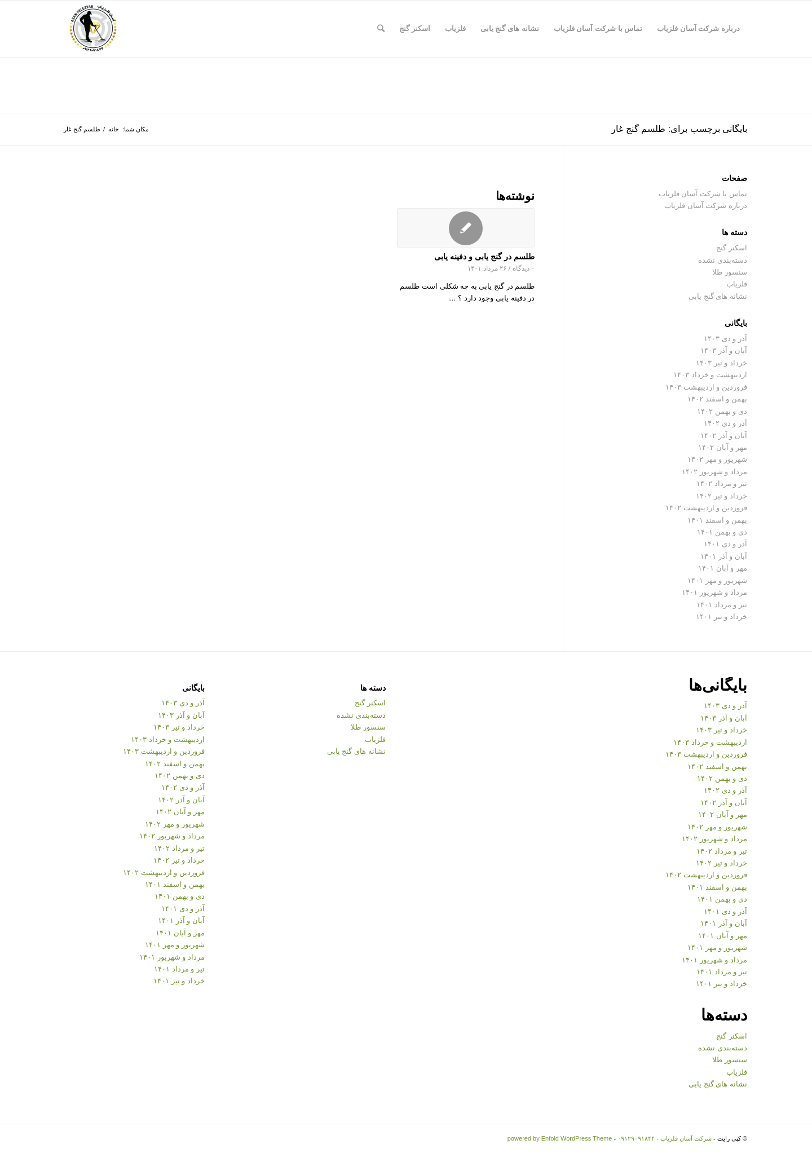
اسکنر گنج (731, 248)
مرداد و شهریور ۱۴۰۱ (714, 592)
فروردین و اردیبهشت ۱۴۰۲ (706, 507)
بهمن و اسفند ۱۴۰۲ (717, 399)
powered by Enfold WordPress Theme (560, 1138)
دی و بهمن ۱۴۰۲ (722, 411)
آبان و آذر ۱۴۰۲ (723, 435)
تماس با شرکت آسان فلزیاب (703, 193)
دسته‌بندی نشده (722, 260)
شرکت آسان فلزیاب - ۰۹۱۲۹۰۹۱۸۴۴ (664, 1138)
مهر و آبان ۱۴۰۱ (722, 568)
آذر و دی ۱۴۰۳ (725, 338)
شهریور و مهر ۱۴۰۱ (717, 580)
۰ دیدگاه (524, 268)
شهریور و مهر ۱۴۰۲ (717, 459)
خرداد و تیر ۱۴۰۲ (721, 496)
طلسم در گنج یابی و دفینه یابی (484, 256)
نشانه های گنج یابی (718, 296)
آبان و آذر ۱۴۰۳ (723, 350)
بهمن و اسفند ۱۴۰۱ (717, 520)
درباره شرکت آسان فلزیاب (705, 205)
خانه (113, 129)
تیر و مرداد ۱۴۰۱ (721, 604)
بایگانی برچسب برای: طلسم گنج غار (679, 129)
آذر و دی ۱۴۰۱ (725, 544)
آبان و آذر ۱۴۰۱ (723, 556)
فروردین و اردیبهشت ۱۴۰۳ (706, 387)
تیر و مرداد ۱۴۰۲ (721, 483)
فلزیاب (736, 284)
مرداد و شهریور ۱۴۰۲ (714, 471)
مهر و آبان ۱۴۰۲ (722, 447)
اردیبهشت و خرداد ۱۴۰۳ (710, 374)
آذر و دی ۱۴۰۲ (725, 423)
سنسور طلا (729, 272)
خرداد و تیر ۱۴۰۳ (721, 363)
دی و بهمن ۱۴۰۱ (722, 532)
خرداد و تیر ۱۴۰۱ (721, 616)
